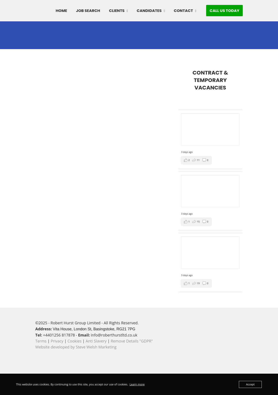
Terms (41, 341)
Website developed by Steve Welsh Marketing (76, 347)
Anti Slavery (96, 341)
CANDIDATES (149, 10)
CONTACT (183, 10)
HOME (61, 10)
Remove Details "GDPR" (132, 341)
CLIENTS (117, 10)
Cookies (75, 341)
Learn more (137, 384)
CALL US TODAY (224, 10)
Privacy (57, 341)
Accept (250, 384)
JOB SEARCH (88, 10)
